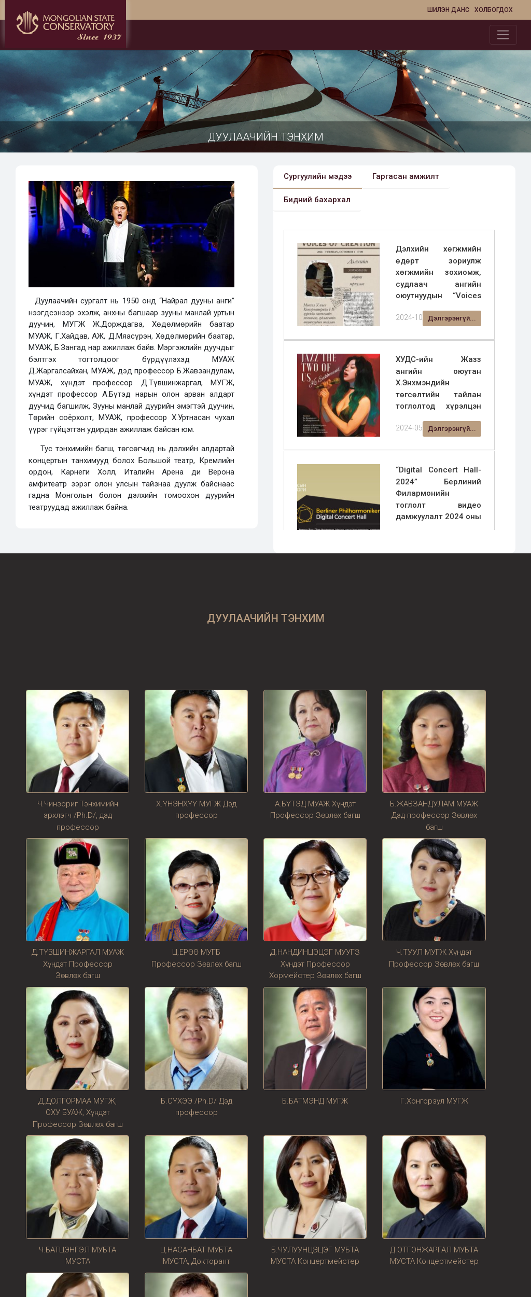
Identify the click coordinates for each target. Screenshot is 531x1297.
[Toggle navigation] (503, 35)
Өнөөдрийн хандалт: (65, 1184)
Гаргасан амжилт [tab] (405, 176)
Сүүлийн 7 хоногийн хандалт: (80, 1200)
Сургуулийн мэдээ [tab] (318, 176)
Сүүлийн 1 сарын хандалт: (76, 1215)
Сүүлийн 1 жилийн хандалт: (77, 1231)
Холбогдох (493, 9)
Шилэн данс (448, 9)
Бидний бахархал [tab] (317, 199)
